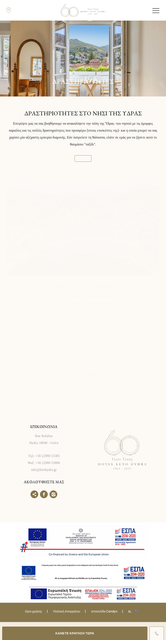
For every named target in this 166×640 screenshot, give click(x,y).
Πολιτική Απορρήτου (66, 611)
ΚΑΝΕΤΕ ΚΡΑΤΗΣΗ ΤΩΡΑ (74, 633)
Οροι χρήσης (33, 611)
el (129, 611)
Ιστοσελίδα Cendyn (104, 611)
